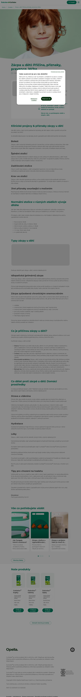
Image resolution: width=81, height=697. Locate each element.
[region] (41, 87)
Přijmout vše (46, 99)
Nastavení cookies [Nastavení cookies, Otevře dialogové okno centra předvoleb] (34, 99)
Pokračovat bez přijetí (57, 71)
